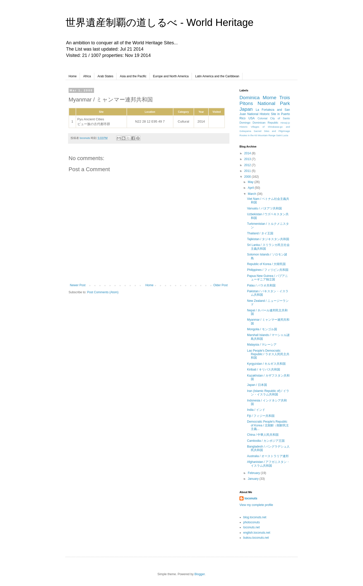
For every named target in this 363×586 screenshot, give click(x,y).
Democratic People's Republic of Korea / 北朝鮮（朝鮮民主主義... (268, 425)
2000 (248, 176)
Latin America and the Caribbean (217, 76)
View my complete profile (256, 505)
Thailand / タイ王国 (260, 233)
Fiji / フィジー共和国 (261, 416)
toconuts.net (251, 527)
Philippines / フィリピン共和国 (267, 270)
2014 (248, 153)
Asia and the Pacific (133, 76)
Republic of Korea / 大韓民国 (266, 264)
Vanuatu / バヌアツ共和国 (264, 208)
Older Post (220, 285)
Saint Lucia (282, 135)
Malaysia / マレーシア (262, 344)
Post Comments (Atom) (102, 292)
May (251, 182)
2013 (248, 159)
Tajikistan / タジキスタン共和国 (268, 239)
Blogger (199, 574)
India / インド (256, 410)
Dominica (249, 97)
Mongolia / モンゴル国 (262, 329)
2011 (248, 171)
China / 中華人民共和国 (263, 434)
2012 (248, 165)
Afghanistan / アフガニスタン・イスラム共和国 (268, 463)
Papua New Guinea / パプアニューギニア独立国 (267, 277)
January (253, 479)
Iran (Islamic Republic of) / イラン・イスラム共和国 (268, 392)
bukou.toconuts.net (256, 537)
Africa (87, 76)
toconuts (251, 498)
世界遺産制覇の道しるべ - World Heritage (160, 22)
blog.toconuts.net (254, 517)
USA (252, 118)
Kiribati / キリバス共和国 (263, 369)
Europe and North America (171, 76)
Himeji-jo (285, 122)
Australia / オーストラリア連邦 (268, 456)
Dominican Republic (265, 122)
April (251, 188)
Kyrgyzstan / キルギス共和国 (266, 363)
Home (73, 76)
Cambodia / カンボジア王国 (266, 441)
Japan (246, 109)
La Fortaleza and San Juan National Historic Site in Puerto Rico (264, 114)
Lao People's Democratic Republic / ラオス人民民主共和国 (268, 354)
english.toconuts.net (256, 532)
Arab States (105, 76)
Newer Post (77, 285)
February (254, 473)
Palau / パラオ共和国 (261, 285)
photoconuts (251, 522)
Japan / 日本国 (257, 385)
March (252, 194)
